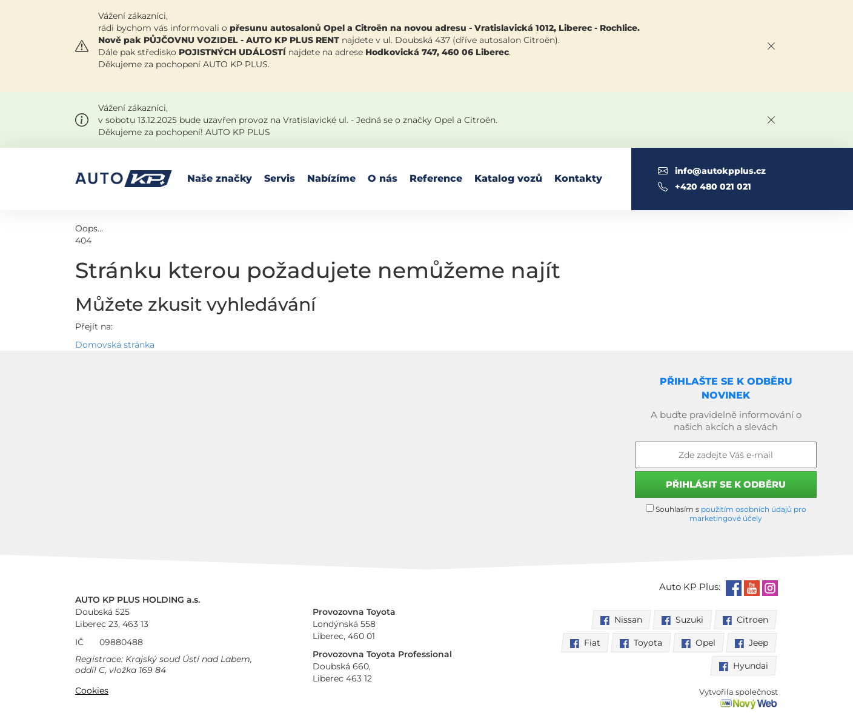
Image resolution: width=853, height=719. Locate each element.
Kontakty (578, 178)
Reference (436, 178)
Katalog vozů (508, 178)
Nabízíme (331, 178)
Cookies (91, 690)
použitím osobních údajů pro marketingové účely (747, 514)
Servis (279, 178)
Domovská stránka (114, 344)
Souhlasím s (726, 513)
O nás (382, 178)
